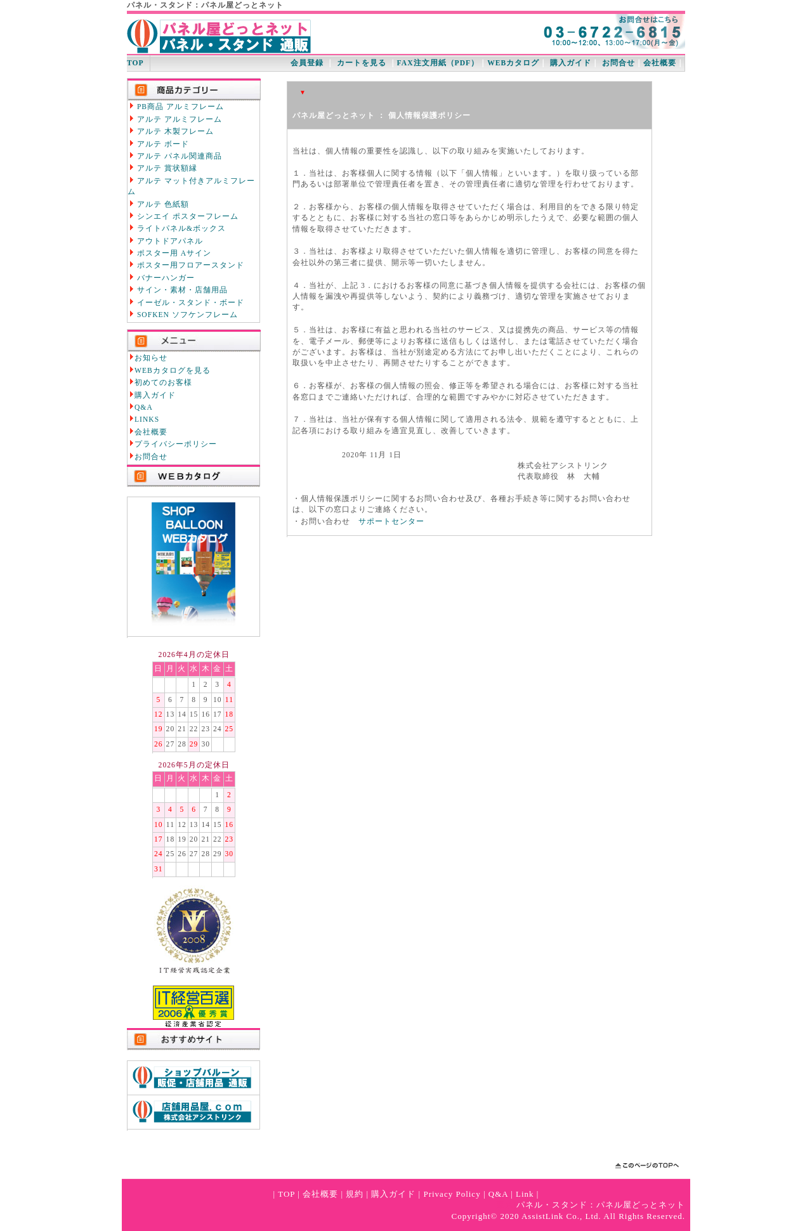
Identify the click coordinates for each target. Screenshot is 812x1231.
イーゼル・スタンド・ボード (186, 302)
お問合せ (618, 63)
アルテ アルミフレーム (175, 119)
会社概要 (659, 63)
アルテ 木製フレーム (171, 131)
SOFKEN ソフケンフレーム (183, 314)
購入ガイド (570, 63)
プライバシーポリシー (175, 444)
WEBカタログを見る (172, 371)
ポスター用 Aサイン (169, 253)
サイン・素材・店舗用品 (178, 289)
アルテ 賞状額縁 (162, 168)
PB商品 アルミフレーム (176, 106)
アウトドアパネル (165, 241)
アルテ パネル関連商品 (175, 156)
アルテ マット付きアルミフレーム (191, 186)
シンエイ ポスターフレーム (183, 216)
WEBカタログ (513, 63)
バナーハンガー (161, 277)
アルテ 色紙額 (158, 204)
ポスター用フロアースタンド (186, 265)
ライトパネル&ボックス (177, 228)
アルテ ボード (158, 144)
